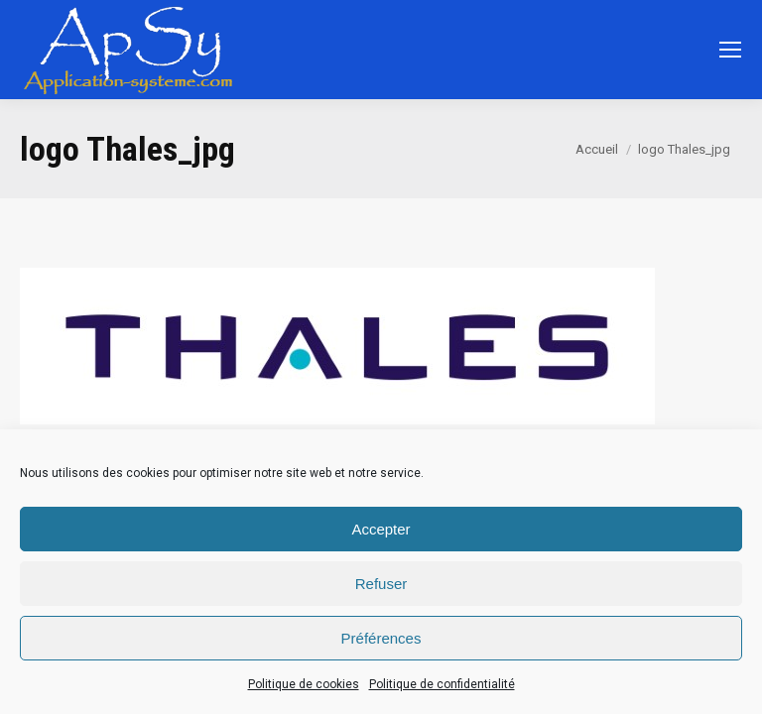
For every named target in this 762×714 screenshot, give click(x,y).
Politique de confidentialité (442, 684)
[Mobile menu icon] (730, 49)
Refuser (381, 583)
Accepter (380, 529)
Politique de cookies (303, 684)
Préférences (381, 638)
